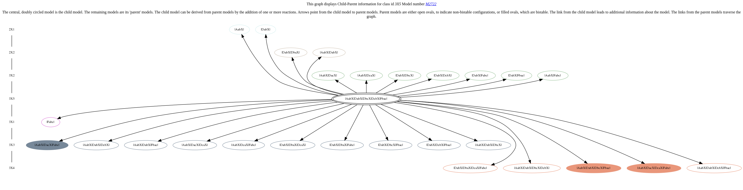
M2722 (430, 4)
